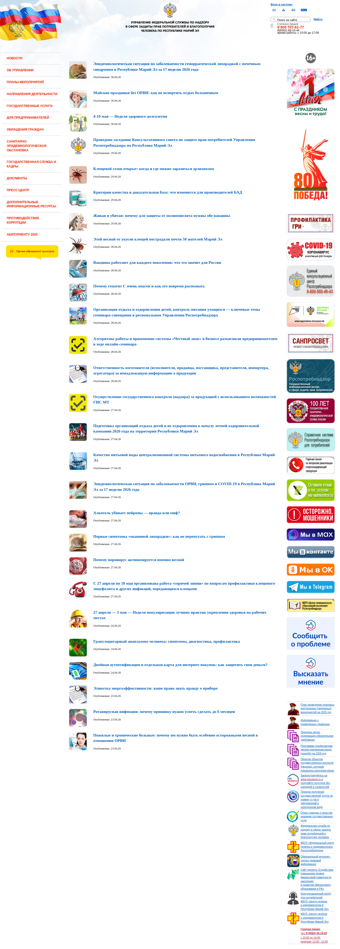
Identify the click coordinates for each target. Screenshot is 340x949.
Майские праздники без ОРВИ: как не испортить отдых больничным (155, 92)
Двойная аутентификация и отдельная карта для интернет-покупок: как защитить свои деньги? (180, 664)
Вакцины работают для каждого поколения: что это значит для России (157, 262)
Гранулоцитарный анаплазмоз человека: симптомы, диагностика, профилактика (166, 641)
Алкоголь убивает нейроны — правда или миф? (136, 513)
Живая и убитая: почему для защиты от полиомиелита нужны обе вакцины (161, 215)
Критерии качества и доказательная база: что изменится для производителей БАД (167, 192)
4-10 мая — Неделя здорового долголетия (130, 116)
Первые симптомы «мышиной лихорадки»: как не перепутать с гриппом (159, 536)
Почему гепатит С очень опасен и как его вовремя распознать (149, 286)
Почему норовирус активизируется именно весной (138, 559)
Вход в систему (282, 4)
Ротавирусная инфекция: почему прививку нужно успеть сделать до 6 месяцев (164, 711)
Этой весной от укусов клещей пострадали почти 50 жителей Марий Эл (157, 239)
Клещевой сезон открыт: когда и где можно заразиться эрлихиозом (153, 168)
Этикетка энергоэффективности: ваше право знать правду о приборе (155, 688)
